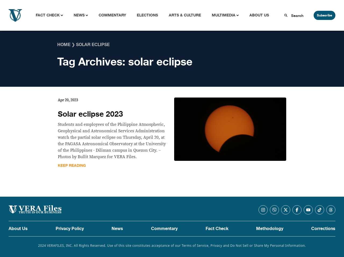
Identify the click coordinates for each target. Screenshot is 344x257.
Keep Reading (72, 165)
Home (63, 44)
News (79, 15)
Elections (147, 15)
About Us (259, 15)
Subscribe (324, 15)
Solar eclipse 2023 (90, 114)
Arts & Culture (185, 15)
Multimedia (223, 15)
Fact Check (48, 15)
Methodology (269, 228)
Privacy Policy (70, 228)
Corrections (323, 228)
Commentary (112, 15)
